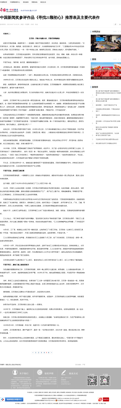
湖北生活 (43, 2)
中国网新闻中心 (15, 2)
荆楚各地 (34, 2)
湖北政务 (26, 2)
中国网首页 (3, 2)
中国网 (27, 24)
